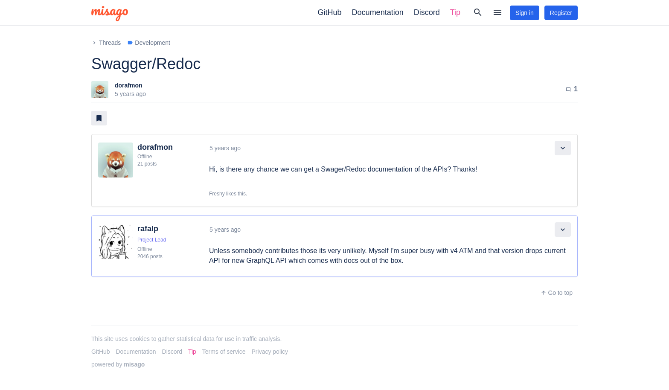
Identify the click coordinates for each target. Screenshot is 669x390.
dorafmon (129, 85)
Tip (455, 12)
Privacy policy (270, 351)
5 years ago (225, 148)
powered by (118, 364)
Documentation (378, 12)
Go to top (557, 292)
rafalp (147, 228)
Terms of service (224, 351)
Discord (427, 12)
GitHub (330, 12)
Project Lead (151, 240)
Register (561, 12)
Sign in (524, 12)
